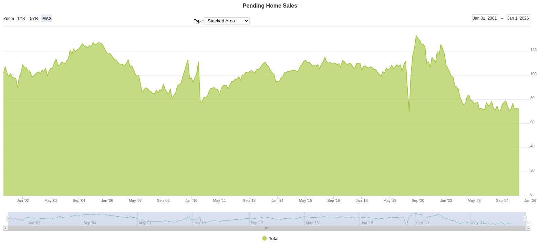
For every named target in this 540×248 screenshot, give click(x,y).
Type (199, 21)
